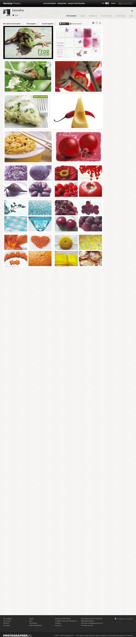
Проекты (6, 623)
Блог (30, 621)
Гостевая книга (106, 16)
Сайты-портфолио (35, 625)
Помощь (58, 623)
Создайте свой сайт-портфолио (66, 621)
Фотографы (33, 623)
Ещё (131, 16)
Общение (61, 3)
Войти (113, 3)
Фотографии (50, 3)
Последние (31, 24)
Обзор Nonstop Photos (62, 619)
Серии (82, 16)
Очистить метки (77, 24)
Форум (31, 619)
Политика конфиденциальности (92, 623)
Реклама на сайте (87, 625)
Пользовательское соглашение (91, 619)
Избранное (93, 16)
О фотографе (121, 16)
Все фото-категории (11, 24)
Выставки (6, 625)
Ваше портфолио (76, 3)
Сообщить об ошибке (125, 619)
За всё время (47, 24)
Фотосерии (7, 621)
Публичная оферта (87, 621)
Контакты (58, 625)
